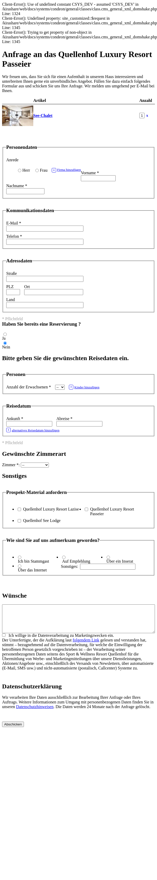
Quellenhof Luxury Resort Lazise (51, 509)
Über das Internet (32, 570)
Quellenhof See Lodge (42, 520)
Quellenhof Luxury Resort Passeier (112, 511)
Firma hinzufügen (66, 170)
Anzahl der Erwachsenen (28, 387)
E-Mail (13, 223)
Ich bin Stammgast (33, 561)
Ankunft (14, 418)
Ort (27, 286)
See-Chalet (43, 115)
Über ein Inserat (119, 561)
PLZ (10, 286)
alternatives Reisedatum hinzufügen (33, 430)
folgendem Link (86, 645)
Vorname (90, 173)
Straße (11, 273)
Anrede (12, 160)
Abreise (64, 418)
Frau (43, 170)
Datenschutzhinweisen (35, 712)
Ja (3, 338)
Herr (26, 170)
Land (10, 299)
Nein (6, 347)
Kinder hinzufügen (84, 387)
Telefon (14, 236)
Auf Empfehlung (76, 561)
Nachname (16, 186)
